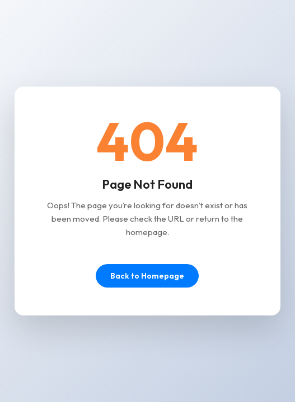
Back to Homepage (147, 276)
